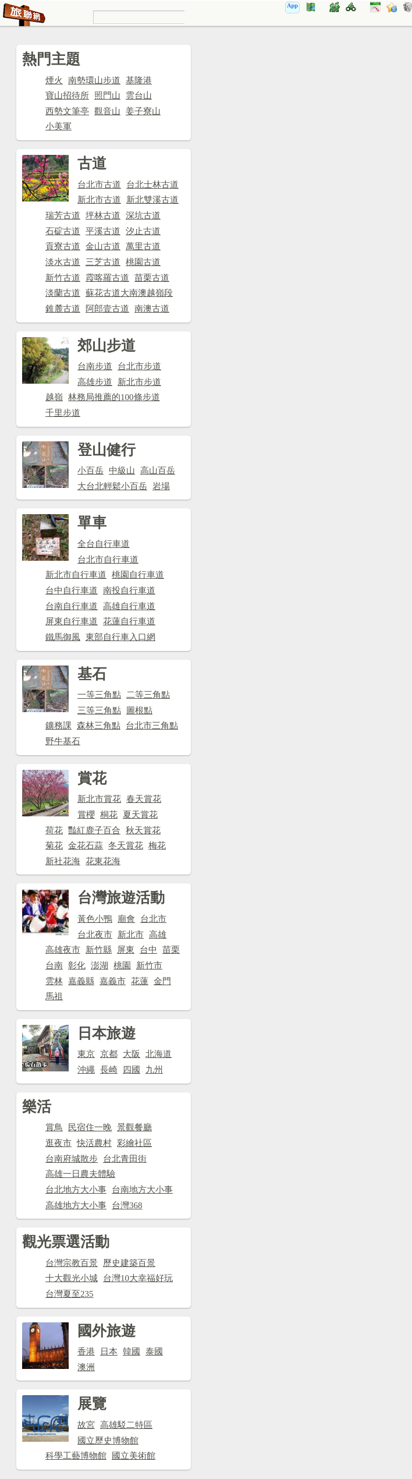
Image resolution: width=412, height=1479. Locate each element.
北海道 (158, 1054)
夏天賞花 (140, 814)
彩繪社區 (134, 1143)
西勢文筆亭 (67, 111)
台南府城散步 (71, 1158)
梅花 (157, 845)
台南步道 (94, 366)
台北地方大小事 (75, 1189)
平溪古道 (103, 231)
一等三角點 (99, 694)
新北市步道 (139, 382)
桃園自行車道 (138, 574)
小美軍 (58, 126)
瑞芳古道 (62, 215)
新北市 (131, 934)
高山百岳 (157, 470)
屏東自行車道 (71, 621)
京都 (109, 1054)
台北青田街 (125, 1158)
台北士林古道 (152, 184)
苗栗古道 (151, 277)
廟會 (126, 919)
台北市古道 (99, 184)
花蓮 (139, 981)
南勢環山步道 (94, 80)
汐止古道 (143, 231)
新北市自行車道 (75, 574)
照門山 (107, 95)
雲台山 (139, 95)
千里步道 (62, 412)
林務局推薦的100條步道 (114, 397)
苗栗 (171, 949)
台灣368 (127, 1205)
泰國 (154, 1351)
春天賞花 (143, 799)
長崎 (109, 1069)
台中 (148, 949)
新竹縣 (99, 949)
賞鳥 (54, 1127)
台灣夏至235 (69, 1293)
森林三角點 (98, 725)
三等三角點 (99, 710)
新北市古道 (99, 199)
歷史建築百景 (129, 1263)
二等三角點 (148, 694)
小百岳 (90, 470)
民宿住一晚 (90, 1127)
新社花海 (62, 861)
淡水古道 (62, 262)
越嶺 (54, 397)
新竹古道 (62, 277)
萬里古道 (143, 246)
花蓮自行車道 (129, 621)
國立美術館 (133, 1455)
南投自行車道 (129, 590)
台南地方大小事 (142, 1189)
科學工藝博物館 (75, 1455)
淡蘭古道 (62, 293)
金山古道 (103, 246)
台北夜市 (94, 934)
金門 (162, 981)
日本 (109, 1351)
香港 (86, 1351)
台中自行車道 (71, 590)
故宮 (86, 1425)
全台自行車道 (103, 544)
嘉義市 (113, 981)
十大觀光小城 (71, 1278)
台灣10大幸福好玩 (138, 1278)
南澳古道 (151, 308)
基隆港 (139, 80)
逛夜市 (58, 1143)
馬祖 (54, 996)
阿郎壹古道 (107, 308)
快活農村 (94, 1143)
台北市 (153, 919)
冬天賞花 (125, 845)
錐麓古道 (62, 308)
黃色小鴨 (94, 919)
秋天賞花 (143, 830)
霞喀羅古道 (107, 277)
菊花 (54, 845)
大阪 (131, 1054)
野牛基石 (62, 741)
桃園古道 (143, 262)
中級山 (122, 470)
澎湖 (99, 965)
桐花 (109, 814)
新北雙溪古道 (152, 199)
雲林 (54, 981)
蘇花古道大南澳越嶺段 (129, 293)
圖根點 (139, 710)
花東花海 (103, 861)
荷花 (54, 830)
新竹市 (149, 965)
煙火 (54, 80)
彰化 (77, 965)
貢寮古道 (62, 246)
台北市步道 (139, 366)
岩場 (161, 486)
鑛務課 (58, 725)
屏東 (125, 949)
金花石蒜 (85, 845)
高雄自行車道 (129, 606)
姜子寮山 (143, 111)
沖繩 (86, 1069)
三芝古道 (103, 262)
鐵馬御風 (62, 637)
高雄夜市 (62, 949)
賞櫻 (86, 814)
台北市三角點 (152, 725)
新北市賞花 (99, 799)
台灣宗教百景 (71, 1263)
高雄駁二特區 (126, 1425)
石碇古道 (62, 231)
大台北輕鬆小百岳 (112, 486)
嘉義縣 (81, 981)
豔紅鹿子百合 (94, 830)
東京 (86, 1054)
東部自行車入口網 (120, 637)
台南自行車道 (71, 606)
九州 (154, 1069)
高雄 (157, 934)
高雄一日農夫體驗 (80, 1174)
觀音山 (107, 111)
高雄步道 (94, 382)
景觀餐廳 (134, 1127)
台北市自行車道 (107, 559)
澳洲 (86, 1367)
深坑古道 (143, 215)
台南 (54, 965)
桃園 (122, 965)
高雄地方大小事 (75, 1205)
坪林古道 (103, 215)
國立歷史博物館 (107, 1440)
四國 (131, 1069)
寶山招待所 (67, 95)
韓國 (131, 1351)
